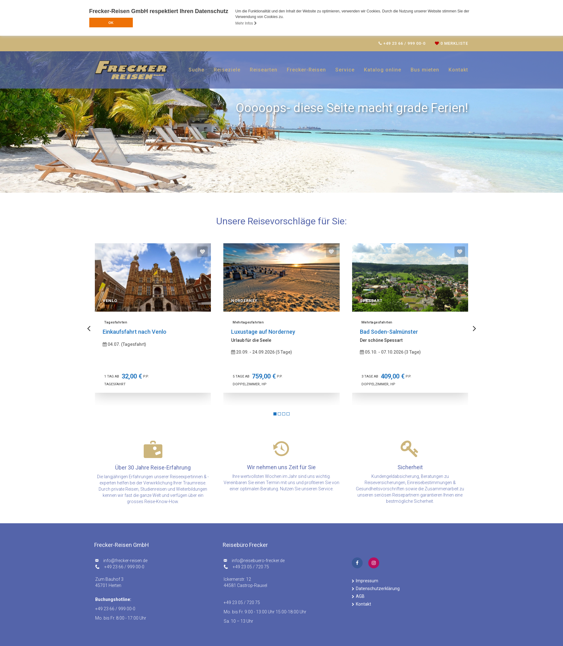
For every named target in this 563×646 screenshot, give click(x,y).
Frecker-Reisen (306, 70)
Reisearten (263, 70)
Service (345, 70)
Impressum (367, 580)
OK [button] (110, 23)
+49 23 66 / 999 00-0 (124, 566)
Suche (196, 70)
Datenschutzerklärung (378, 588)
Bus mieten (425, 70)
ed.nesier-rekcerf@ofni (125, 560)
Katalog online (382, 70)
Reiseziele (227, 70)
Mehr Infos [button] (246, 23)
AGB (360, 596)
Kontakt (458, 70)
